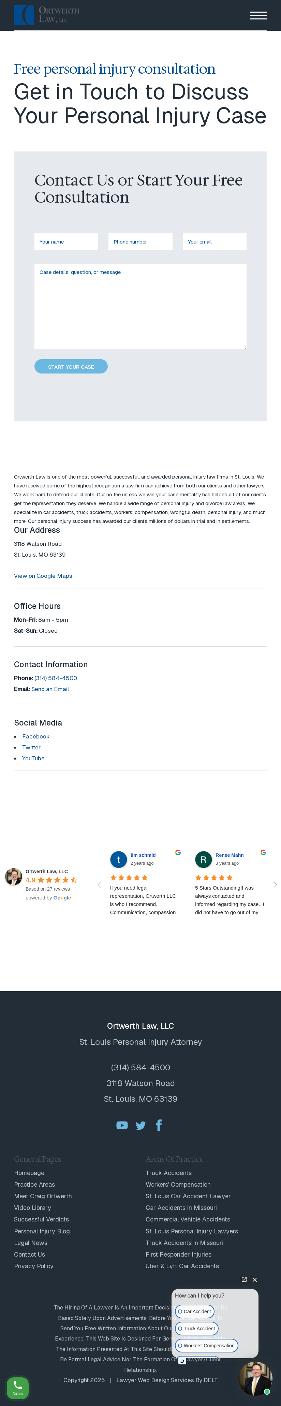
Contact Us (29, 1254)
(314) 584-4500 (55, 678)
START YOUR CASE (71, 367)
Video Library (32, 1208)
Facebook (36, 736)
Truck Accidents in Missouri (184, 1243)
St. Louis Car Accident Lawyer (188, 1196)
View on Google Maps (43, 576)
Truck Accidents (169, 1173)
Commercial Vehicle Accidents (188, 1219)
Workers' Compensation (178, 1184)
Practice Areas (34, 1184)
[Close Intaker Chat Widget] (255, 1279)
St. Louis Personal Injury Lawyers (192, 1231)
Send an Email (50, 689)
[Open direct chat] (244, 1279)
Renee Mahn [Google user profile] (229, 855)
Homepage (29, 1173)
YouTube (33, 758)
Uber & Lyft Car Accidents (182, 1266)
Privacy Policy (34, 1266)
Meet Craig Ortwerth (43, 1196)
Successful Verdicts (41, 1219)
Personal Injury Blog (42, 1231)
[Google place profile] (47, 871)
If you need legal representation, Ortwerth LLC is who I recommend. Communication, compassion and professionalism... (144, 904)
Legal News (30, 1243)
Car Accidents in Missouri (181, 1208)
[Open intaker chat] (182, 1361)
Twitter (31, 747)
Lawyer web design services (155, 1380)
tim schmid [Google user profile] (143, 855)
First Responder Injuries (178, 1254)
